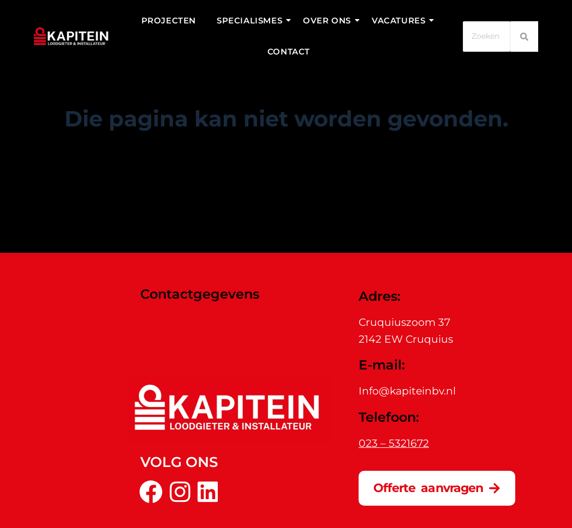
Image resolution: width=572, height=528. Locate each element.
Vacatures (401, 20)
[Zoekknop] (384, 193)
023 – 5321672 (394, 443)
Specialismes (252, 20)
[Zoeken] (486, 36)
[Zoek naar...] (275, 193)
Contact (288, 51)
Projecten (168, 20)
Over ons (329, 20)
